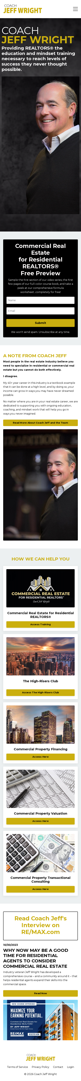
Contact (58, 1067)
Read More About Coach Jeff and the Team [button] (40, 422)
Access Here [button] (40, 756)
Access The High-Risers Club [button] (40, 692)
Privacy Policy (40, 1067)
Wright (52, 1074)
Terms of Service (17, 1067)
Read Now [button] (40, 993)
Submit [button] (40, 323)
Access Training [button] (40, 624)
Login (70, 1067)
